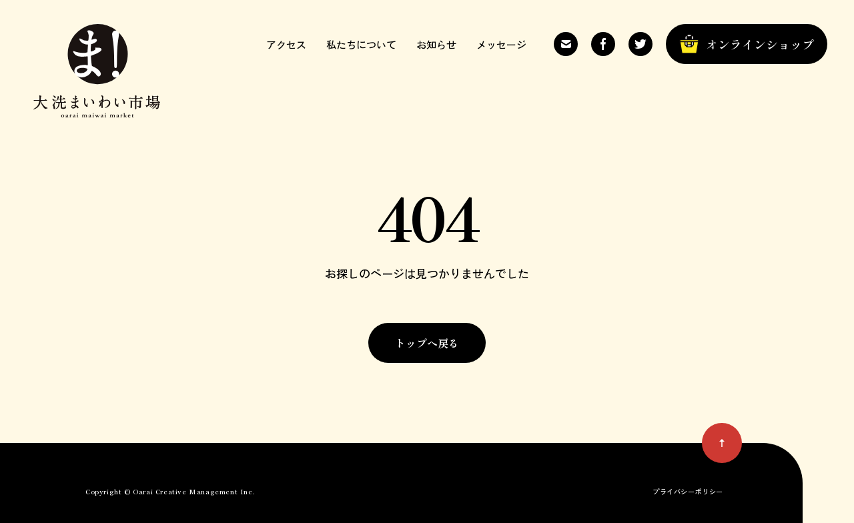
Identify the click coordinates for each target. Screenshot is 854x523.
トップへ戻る (427, 343)
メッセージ (501, 44)
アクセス (286, 44)
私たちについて (361, 44)
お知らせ (436, 44)
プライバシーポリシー (688, 491)
